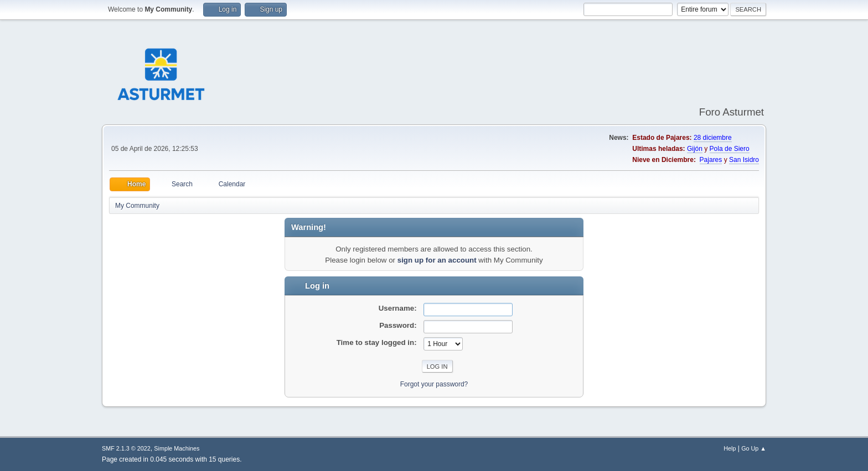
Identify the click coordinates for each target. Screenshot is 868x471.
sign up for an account (437, 260)
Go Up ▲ (753, 448)
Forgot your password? (434, 384)
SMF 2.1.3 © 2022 (126, 448)
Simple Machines (176, 448)
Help (730, 448)
